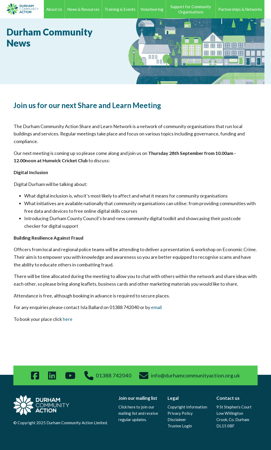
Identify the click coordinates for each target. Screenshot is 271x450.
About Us (54, 9)
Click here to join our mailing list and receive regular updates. (138, 413)
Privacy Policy (180, 413)
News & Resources (83, 9)
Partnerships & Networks (240, 9)
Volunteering (151, 9)
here (67, 319)
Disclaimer (177, 419)
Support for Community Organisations (190, 9)
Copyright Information (187, 407)
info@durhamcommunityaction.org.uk (195, 375)
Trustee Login (180, 425)
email (156, 307)
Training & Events (120, 9)
